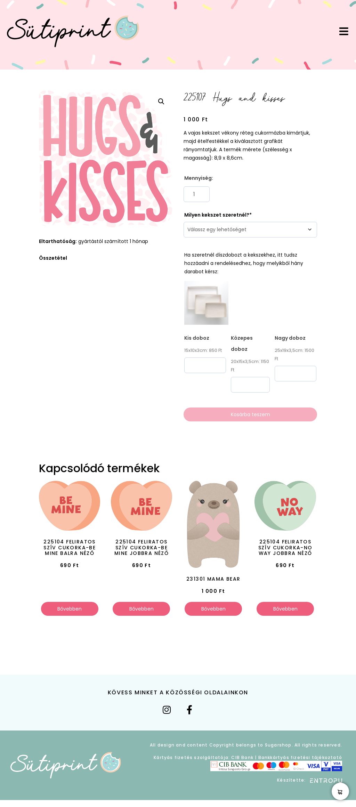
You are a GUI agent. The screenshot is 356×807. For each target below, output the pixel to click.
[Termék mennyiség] (197, 194)
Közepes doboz (242, 343)
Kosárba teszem (250, 414)
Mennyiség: (198, 178)
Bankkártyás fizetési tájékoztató (300, 757)
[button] (161, 101)
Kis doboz (196, 337)
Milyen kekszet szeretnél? (216, 214)
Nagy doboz (290, 337)
